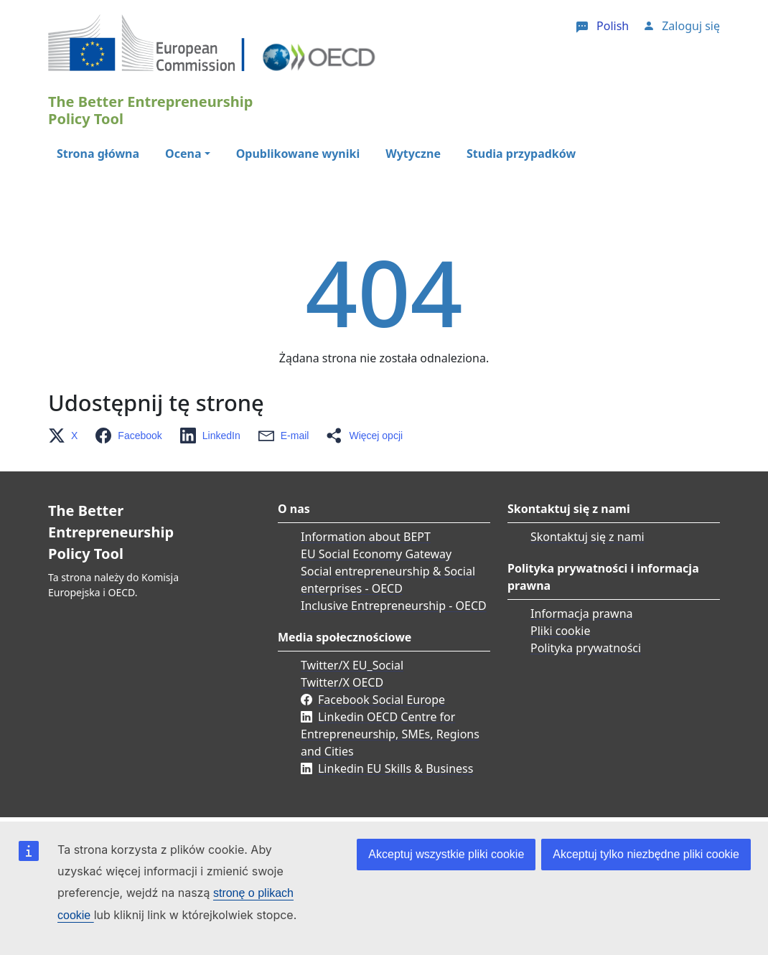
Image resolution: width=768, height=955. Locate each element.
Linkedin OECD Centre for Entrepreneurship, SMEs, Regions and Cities (390, 734)
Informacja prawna (581, 613)
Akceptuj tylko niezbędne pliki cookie (646, 854)
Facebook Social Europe (381, 699)
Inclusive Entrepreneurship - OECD (394, 605)
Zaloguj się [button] (691, 26)
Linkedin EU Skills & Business (395, 768)
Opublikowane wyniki (298, 153)
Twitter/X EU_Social (352, 665)
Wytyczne (413, 153)
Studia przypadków (521, 153)
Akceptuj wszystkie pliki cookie (446, 854)
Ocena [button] (183, 153)
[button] (67, 435)
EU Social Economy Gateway (376, 554)
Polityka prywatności (585, 648)
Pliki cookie (560, 631)
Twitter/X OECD (342, 682)
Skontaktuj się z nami (587, 537)
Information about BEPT (366, 537)
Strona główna (98, 153)
